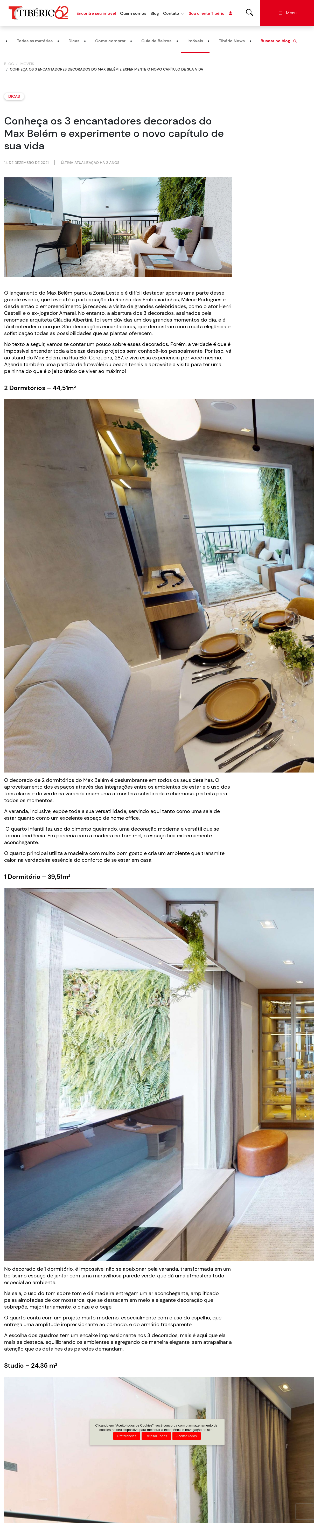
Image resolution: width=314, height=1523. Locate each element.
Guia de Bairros (156, 41)
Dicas (73, 41)
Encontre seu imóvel (96, 13)
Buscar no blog (279, 41)
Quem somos (133, 13)
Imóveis (195, 41)
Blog (154, 13)
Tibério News (232, 41)
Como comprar (110, 41)
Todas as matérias (35, 41)
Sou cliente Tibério (210, 13)
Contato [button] (171, 13)
